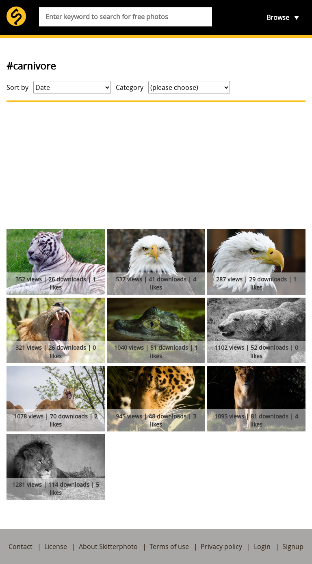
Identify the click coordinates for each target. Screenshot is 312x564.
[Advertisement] (156, 165)
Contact (20, 546)
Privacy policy (221, 546)
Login (262, 546)
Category (129, 87)
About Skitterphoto (108, 546)
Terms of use (169, 546)
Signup (292, 546)
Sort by (17, 87)
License (55, 546)
